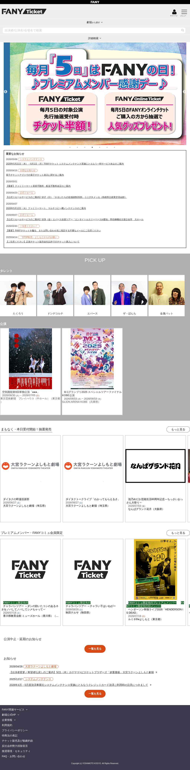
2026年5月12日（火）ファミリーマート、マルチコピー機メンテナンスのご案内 (46, 208)
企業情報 (7, 719)
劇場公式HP (9, 714)
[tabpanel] (95, 93)
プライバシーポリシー (15, 730)
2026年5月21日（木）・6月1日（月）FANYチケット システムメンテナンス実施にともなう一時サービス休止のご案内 (65, 163)
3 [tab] (88, 147)
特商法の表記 (9, 735)
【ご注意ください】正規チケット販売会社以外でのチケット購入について (42, 241)
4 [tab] (96, 147)
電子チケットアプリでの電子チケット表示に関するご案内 (35, 175)
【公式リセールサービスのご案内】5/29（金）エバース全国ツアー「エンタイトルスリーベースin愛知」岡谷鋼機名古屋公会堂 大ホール (74, 219)
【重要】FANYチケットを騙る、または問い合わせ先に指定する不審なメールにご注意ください (53, 230)
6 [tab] (111, 147)
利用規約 (7, 725)
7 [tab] (118, 147)
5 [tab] (103, 147)
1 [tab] (74, 147)
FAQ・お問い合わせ (13, 756)
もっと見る (178, 429)
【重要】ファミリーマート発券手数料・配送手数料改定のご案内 (38, 186)
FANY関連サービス (13, 709)
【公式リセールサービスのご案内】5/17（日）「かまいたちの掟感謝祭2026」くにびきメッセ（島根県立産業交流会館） (66, 197)
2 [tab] (81, 147)
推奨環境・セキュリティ (16, 751)
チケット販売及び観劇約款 (17, 740)
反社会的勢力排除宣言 (15, 745)
